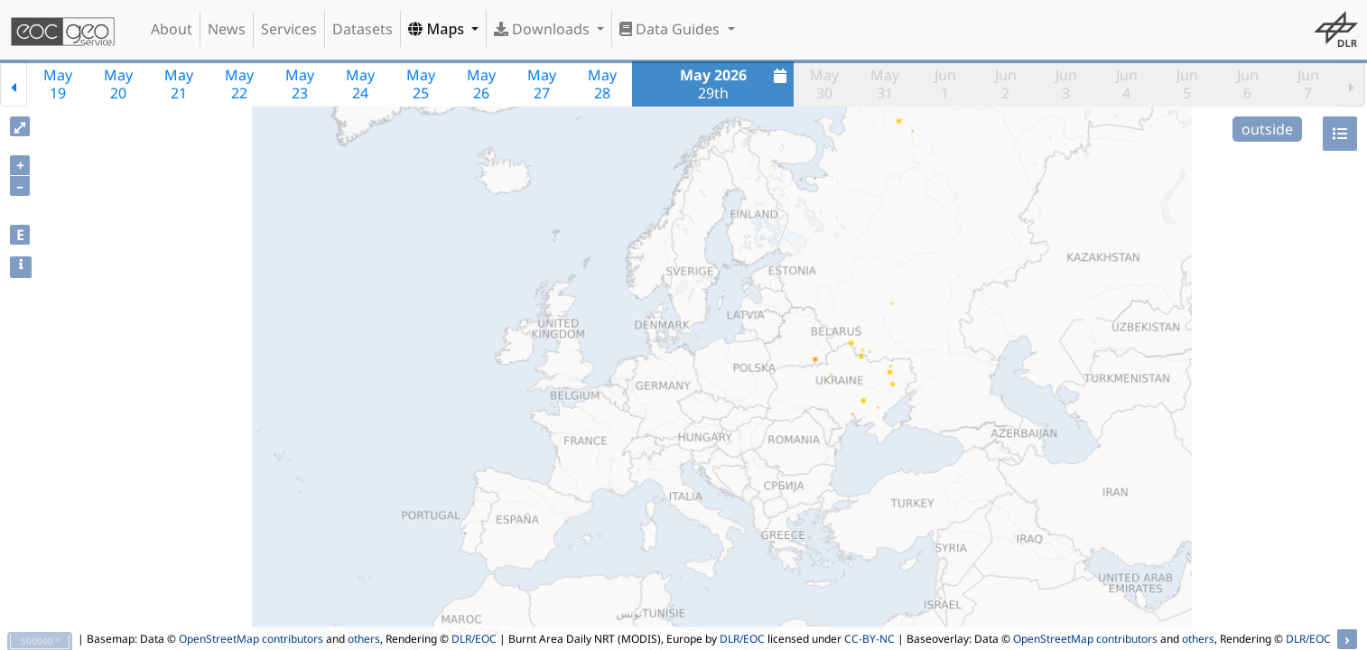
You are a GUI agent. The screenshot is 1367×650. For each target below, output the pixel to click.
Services (289, 29)
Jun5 (1187, 84)
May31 (884, 84)
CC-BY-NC (869, 638)
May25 (420, 84)
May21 (178, 84)
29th (736, 84)
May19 (57, 84)
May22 (239, 84)
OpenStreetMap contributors (251, 638)
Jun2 (1006, 84)
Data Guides (671, 29)
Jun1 (945, 84)
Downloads (543, 29)
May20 (118, 84)
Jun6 (1248, 84)
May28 (602, 84)
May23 (299, 84)
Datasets (362, 29)
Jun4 (1127, 84)
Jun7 (1308, 84)
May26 (481, 84)
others (364, 638)
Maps (438, 29)
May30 (824, 84)
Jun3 (1066, 84)
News (227, 29)
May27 (541, 84)
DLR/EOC (474, 638)
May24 (360, 84)
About (171, 29)
